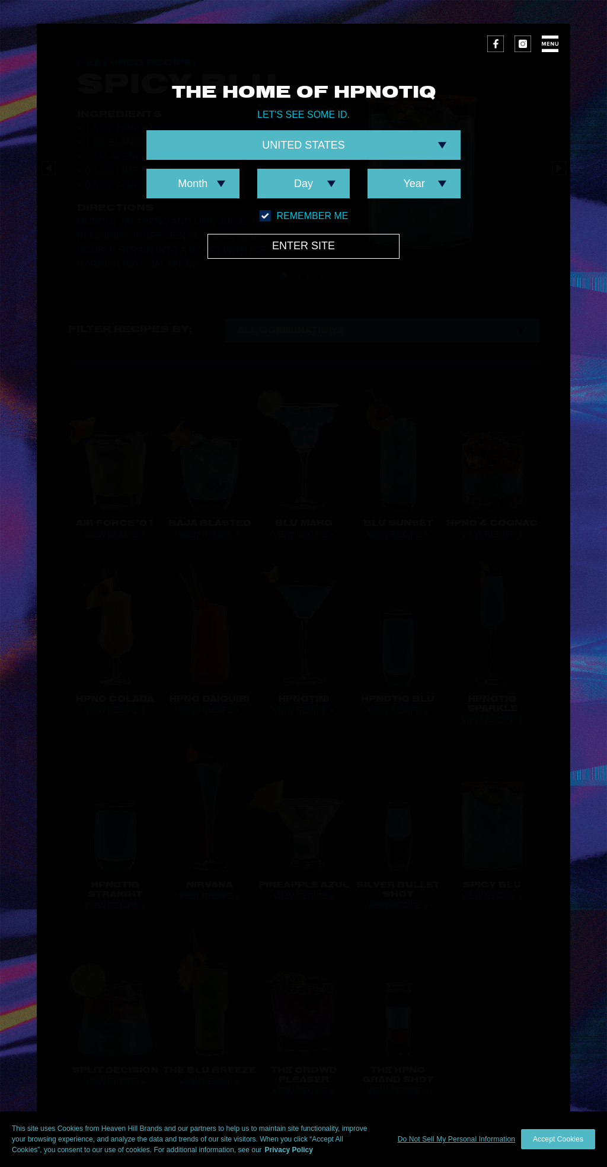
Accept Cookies (558, 1139)
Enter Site (303, 246)
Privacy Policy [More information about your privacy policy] (289, 1150)
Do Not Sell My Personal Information (456, 1139)
